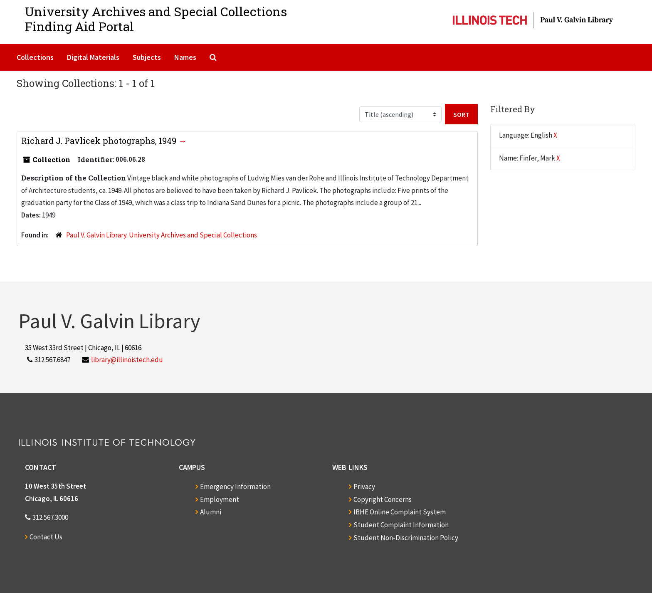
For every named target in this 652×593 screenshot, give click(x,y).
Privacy (364, 486)
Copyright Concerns (382, 499)
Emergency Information (235, 486)
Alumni (210, 511)
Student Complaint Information (401, 524)
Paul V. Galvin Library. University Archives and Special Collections (161, 235)
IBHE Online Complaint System (399, 511)
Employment (219, 499)
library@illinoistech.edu (127, 359)
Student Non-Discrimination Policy (405, 537)
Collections (35, 57)
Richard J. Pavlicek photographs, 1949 (99, 140)
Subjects (147, 57)
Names (185, 57)
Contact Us (46, 536)
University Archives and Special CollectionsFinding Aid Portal (156, 19)
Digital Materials (93, 57)
